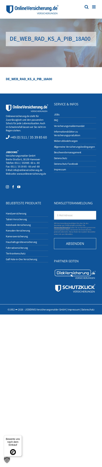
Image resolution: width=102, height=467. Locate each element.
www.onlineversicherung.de (31, 174)
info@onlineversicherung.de (27, 170)
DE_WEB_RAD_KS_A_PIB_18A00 (29, 79)
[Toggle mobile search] (86, 7)
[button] (7, 460)
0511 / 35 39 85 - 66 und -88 (25, 166)
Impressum (74, 309)
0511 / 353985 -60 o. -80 (27, 163)
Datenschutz (87, 309)
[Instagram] (7, 186)
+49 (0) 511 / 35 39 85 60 (28, 137)
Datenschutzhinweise (62, 227)
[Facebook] (13, 186)
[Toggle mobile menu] (94, 7)
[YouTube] (18, 186)
